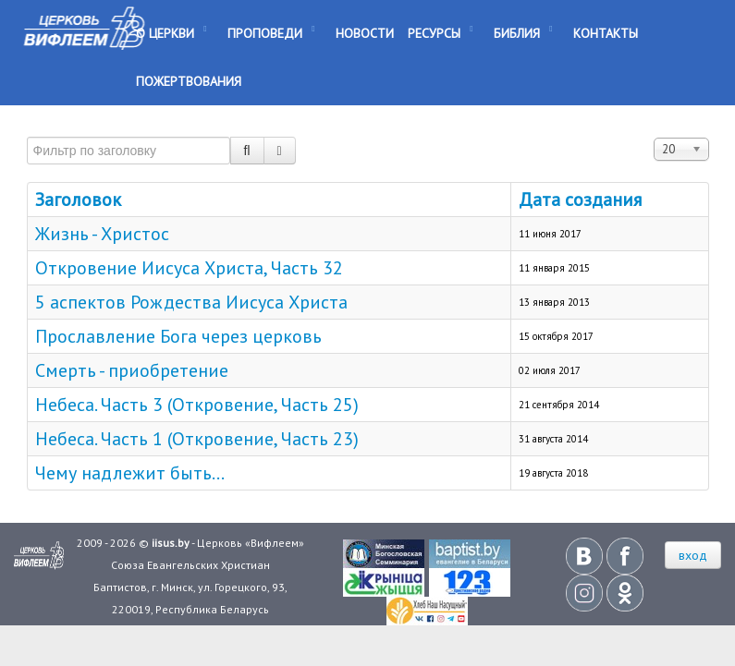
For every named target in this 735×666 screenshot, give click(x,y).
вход (693, 555)
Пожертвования (188, 81)
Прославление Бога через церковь (178, 336)
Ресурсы (434, 33)
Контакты (605, 33)
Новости (365, 33)
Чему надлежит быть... (130, 473)
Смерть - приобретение (131, 370)
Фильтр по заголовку (27, 128)
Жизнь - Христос (102, 234)
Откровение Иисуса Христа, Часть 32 (189, 268)
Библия (517, 33)
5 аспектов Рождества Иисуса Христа (191, 302)
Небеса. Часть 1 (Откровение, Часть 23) (197, 439)
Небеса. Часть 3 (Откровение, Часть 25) (197, 405)
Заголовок (78, 200)
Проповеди (264, 33)
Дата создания (580, 200)
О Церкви (165, 33)
